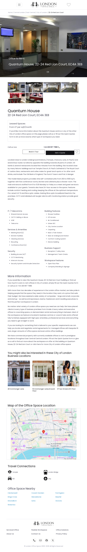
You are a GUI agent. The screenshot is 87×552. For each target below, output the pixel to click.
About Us (10, 534)
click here (37, 344)
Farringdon (59, 493)
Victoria (58, 501)
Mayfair (58, 497)
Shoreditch (12, 501)
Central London (19, 12)
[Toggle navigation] (19, 5)
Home (10, 12)
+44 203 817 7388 (52, 147)
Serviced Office (12, 530)
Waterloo (11, 505)
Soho (34, 501)
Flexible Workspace (39, 530)
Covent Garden (38, 493)
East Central (30, 12)
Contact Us (35, 534)
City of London (42, 12)
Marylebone (36, 497)
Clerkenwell (12, 493)
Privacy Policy (61, 534)
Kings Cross (12, 497)
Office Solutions (62, 530)
